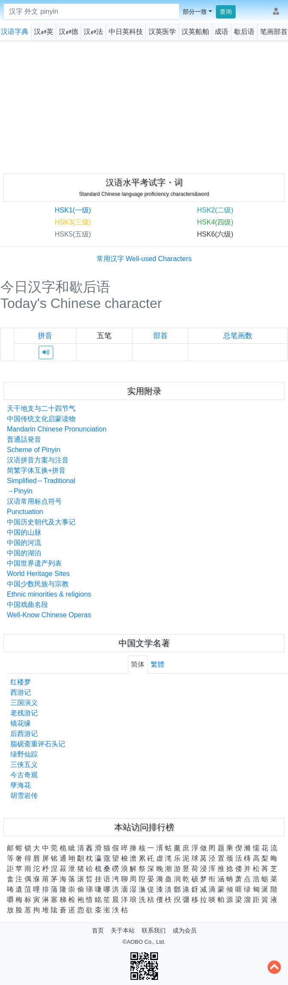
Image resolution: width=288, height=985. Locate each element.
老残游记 (24, 713)
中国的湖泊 (24, 553)
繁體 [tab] (157, 664)
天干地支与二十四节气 (41, 408)
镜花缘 (20, 723)
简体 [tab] (138, 664)
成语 (221, 31)
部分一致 (195, 11)
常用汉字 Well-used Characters (144, 258)
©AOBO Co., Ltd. (144, 942)
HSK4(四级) (215, 222)
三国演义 (24, 702)
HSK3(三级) (73, 222)
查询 (226, 11)
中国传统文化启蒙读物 (41, 418)
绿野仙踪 (24, 754)
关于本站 (123, 930)
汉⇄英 (43, 31)
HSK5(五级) (73, 234)
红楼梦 (20, 682)
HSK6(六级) (215, 234)
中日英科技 (126, 31)
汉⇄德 (68, 31)
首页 (98, 930)
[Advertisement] (144, 105)
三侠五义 (24, 764)
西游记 (20, 692)
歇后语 (244, 31)
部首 (160, 336)
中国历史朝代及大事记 (41, 522)
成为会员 (185, 930)
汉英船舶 (195, 31)
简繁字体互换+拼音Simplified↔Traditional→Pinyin (41, 481)
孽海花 (20, 785)
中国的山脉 (24, 532)
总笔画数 (237, 336)
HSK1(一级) (73, 210)
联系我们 (154, 930)
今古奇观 (24, 775)
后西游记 (24, 733)
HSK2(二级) (215, 210)
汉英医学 (162, 31)
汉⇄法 (93, 31)
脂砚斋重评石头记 (37, 744)
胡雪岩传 (24, 795)
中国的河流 (24, 542)
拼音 (45, 336)
